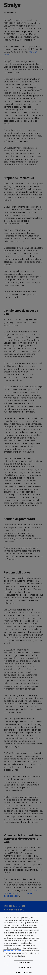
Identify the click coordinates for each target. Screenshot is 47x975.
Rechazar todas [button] (24, 967)
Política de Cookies (12, 950)
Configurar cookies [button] (24, 972)
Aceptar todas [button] (23, 962)
